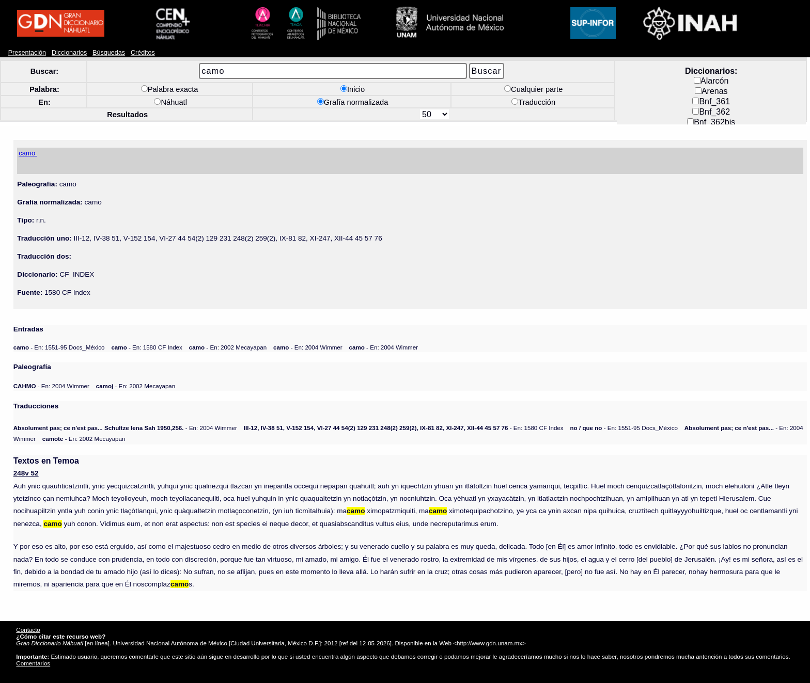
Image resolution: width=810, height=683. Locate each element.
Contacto (28, 629)
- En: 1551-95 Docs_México (59, 347)
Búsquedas (108, 52)
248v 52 (26, 473)
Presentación (27, 52)
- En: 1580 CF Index (146, 347)
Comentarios (33, 663)
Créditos (143, 52)
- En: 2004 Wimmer (307, 347)
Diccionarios (69, 52)
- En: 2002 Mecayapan (228, 347)
